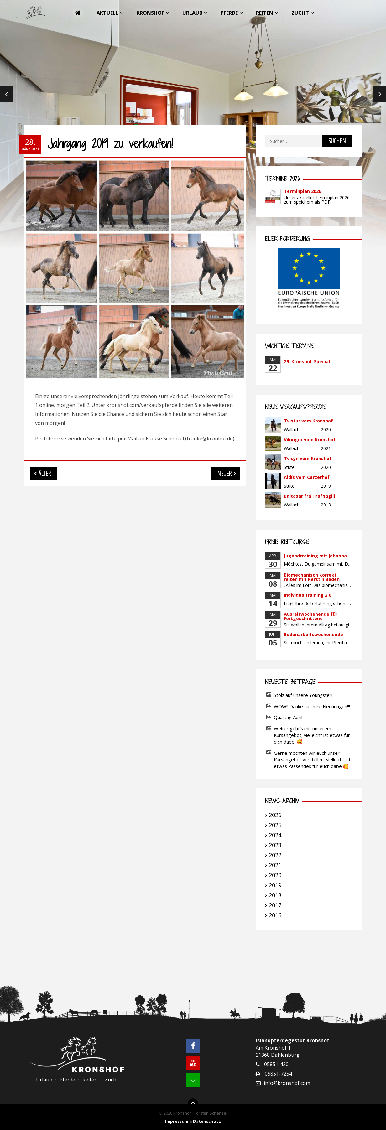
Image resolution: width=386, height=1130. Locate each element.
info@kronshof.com (287, 1083)
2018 (275, 895)
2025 (275, 825)
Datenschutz (207, 1121)
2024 (275, 835)
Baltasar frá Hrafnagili (309, 496)
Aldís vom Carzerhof (307, 477)
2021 (275, 865)
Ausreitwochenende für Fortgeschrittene (310, 616)
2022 (275, 855)
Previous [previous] (6, 94)
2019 (275, 885)
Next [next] (379, 94)
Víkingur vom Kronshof (310, 440)
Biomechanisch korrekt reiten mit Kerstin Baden (312, 577)
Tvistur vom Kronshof (308, 421)
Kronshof (150, 12)
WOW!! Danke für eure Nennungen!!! (312, 706)
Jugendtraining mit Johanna (315, 556)
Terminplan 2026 (302, 191)
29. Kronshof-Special (307, 362)
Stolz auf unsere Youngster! (303, 695)
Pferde (229, 12)
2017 (275, 905)
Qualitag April (288, 717)
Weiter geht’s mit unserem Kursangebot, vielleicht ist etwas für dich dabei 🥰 (312, 735)
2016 (275, 915)
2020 (275, 875)
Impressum (176, 1121)
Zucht (300, 12)
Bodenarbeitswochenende (313, 634)
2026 (275, 815)
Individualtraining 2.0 (307, 595)
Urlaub (192, 12)
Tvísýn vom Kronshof (307, 458)
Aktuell (107, 12)
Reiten (264, 12)
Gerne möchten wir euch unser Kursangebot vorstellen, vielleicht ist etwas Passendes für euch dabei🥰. (312, 759)
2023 (275, 845)
